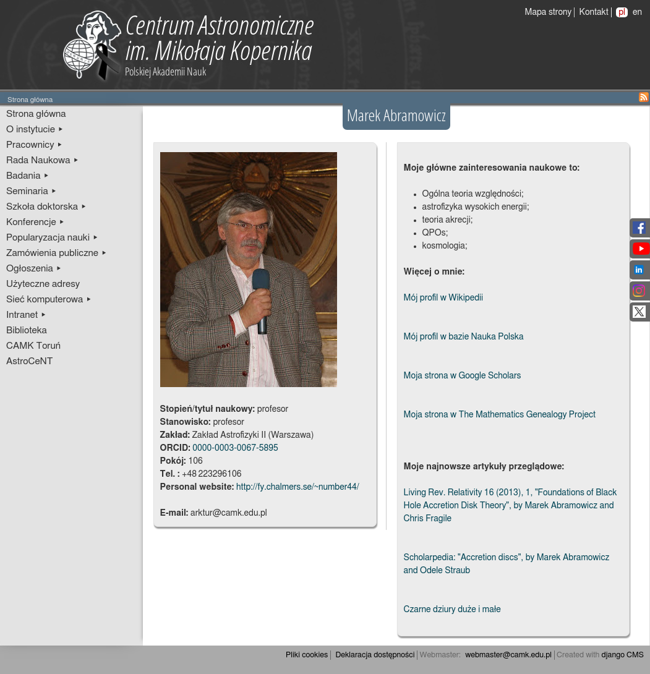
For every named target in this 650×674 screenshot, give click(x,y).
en (637, 12)
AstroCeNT (29, 361)
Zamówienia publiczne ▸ (56, 253)
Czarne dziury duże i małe (452, 609)
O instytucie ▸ (35, 129)
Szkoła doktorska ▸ (46, 206)
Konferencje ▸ (35, 222)
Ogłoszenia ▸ (34, 268)
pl (621, 12)
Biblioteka (26, 330)
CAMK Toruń (33, 346)
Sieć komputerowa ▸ (49, 299)
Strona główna (36, 114)
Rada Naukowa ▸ (42, 160)
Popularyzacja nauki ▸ (52, 237)
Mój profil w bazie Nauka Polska (464, 337)
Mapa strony (548, 12)
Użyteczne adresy (43, 284)
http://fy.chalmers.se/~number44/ (297, 487)
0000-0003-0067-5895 (235, 448)
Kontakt (594, 12)
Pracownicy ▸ (34, 145)
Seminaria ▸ (31, 191)
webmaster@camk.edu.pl (508, 655)
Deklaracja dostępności (374, 655)
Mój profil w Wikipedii (444, 298)
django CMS (623, 655)
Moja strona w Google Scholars (462, 376)
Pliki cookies (307, 655)
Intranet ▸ (26, 315)
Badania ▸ (27, 176)
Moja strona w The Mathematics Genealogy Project (500, 415)
